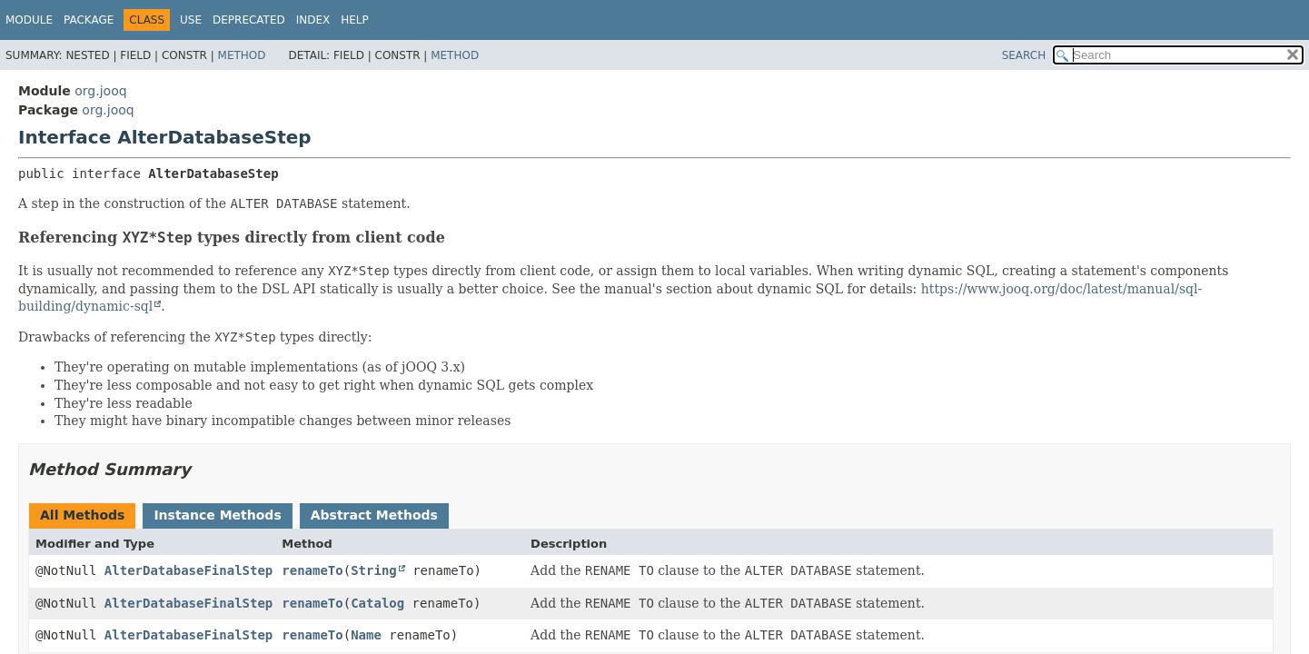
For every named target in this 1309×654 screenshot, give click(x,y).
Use (191, 20)
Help (355, 20)
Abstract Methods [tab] (374, 515)
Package (89, 20)
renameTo (312, 570)
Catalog (377, 603)
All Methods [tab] (82, 515)
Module (29, 20)
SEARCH (1024, 55)
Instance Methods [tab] (217, 515)
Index (313, 20)
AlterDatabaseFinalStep (188, 570)
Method (242, 55)
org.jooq (100, 91)
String (374, 570)
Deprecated (249, 20)
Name (366, 635)
